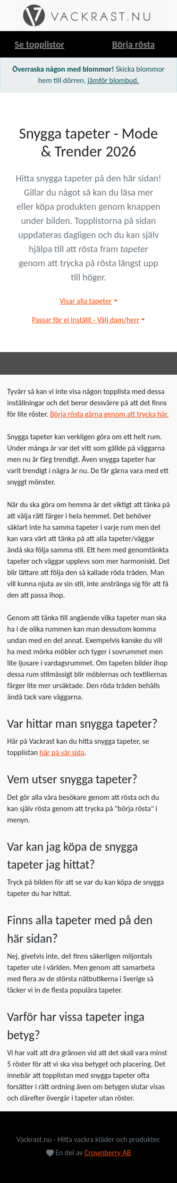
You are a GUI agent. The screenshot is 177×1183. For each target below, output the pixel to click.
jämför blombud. (113, 80)
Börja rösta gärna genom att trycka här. (109, 414)
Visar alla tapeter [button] (85, 300)
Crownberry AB (107, 1152)
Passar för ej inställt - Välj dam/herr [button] (86, 319)
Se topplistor (39, 44)
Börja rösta (133, 44)
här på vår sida (62, 752)
